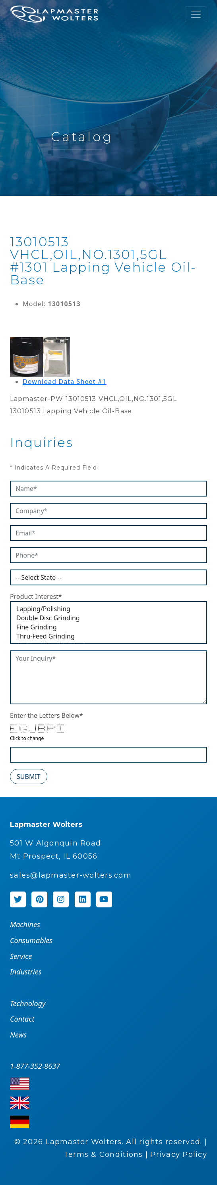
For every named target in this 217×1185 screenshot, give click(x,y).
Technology (27, 1003)
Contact (22, 1019)
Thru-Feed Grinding (108, 636)
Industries (25, 971)
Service (21, 956)
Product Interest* (36, 596)
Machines (25, 924)
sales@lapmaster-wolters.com (71, 875)
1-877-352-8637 (35, 1066)
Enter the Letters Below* (46, 715)
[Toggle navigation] (196, 14)
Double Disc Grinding (108, 618)
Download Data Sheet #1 (65, 381)
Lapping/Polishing (108, 609)
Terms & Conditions (103, 1154)
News (18, 1034)
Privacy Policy (178, 1154)
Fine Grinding (108, 627)
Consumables (31, 940)
